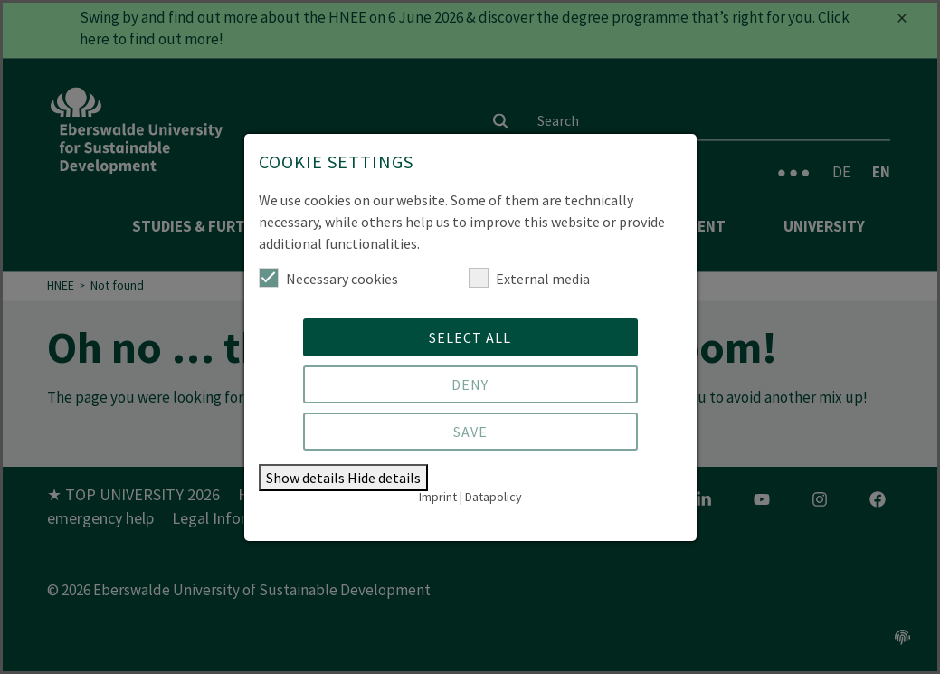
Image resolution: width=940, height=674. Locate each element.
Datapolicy (493, 497)
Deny (470, 384)
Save (470, 431)
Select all (470, 337)
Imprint (438, 497)
